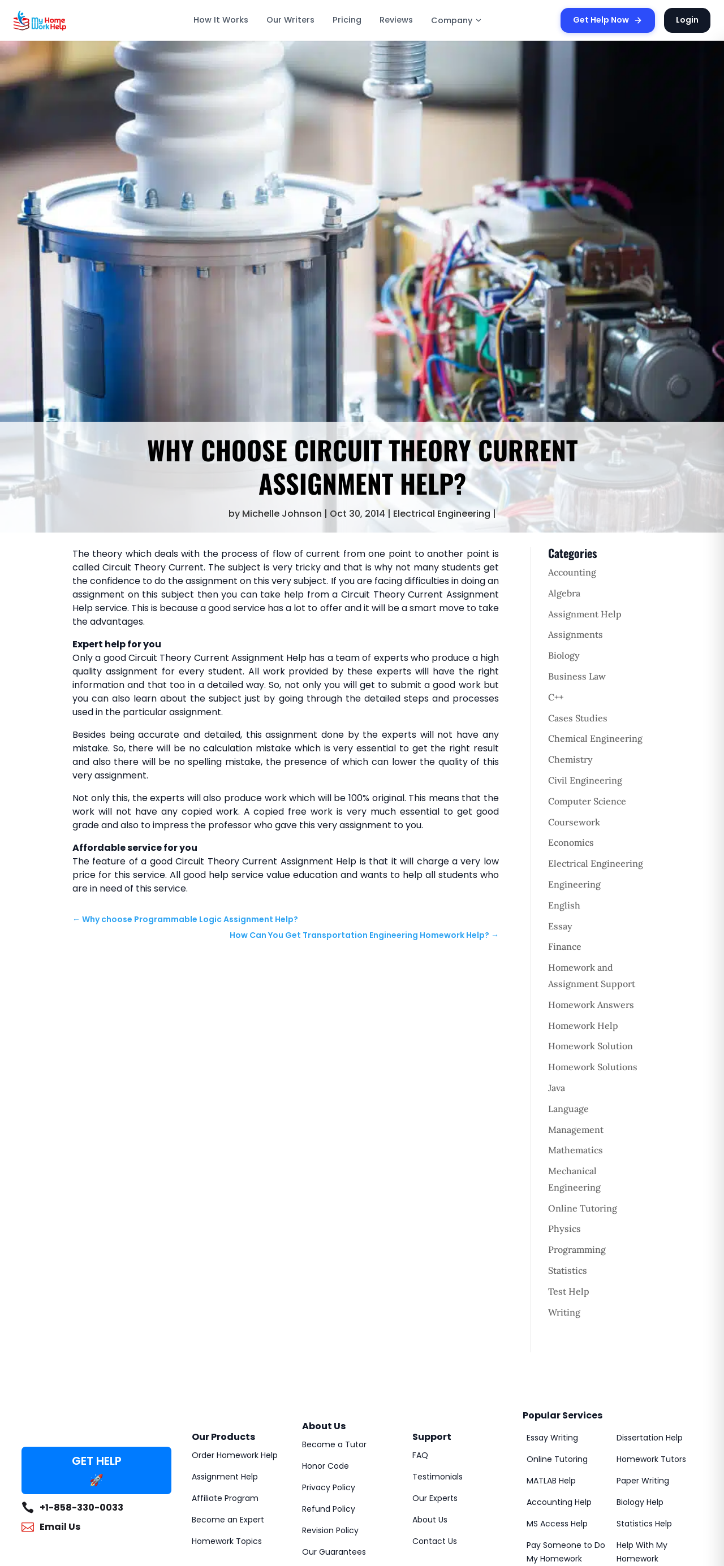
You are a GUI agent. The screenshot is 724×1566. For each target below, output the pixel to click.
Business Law (577, 676)
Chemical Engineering (595, 738)
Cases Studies (577, 718)
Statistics (567, 1270)
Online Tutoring (582, 1208)
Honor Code (325, 1466)
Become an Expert (228, 1519)
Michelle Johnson (282, 513)
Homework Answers (591, 1004)
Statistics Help (644, 1523)
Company (456, 20)
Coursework (574, 822)
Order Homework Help (235, 1455)
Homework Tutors (651, 1459)
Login (687, 19)
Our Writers (290, 19)
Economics (571, 842)
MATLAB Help (551, 1480)
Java (556, 1087)
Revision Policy (330, 1530)
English (564, 905)
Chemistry (570, 759)
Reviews (396, 19)
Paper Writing (643, 1480)
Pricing (347, 19)
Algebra (564, 593)
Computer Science (587, 801)
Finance (564, 946)
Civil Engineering (585, 780)
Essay (560, 926)
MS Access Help (557, 1523)
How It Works (220, 19)
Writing (564, 1312)
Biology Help (640, 1502)
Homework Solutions (592, 1066)
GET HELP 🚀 (97, 1470)
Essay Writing (552, 1437)
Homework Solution (590, 1046)
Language (568, 1108)
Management (576, 1129)
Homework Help (583, 1025)
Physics (564, 1228)
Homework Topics (227, 1541)
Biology (564, 655)
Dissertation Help (650, 1437)
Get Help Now (608, 19)
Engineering (574, 884)
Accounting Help (559, 1502)
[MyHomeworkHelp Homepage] (64, 20)
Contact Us (434, 1541)
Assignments (575, 634)
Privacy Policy (328, 1487)
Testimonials (437, 1476)
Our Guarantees (334, 1552)
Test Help (568, 1291)
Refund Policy (328, 1509)
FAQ (420, 1455)
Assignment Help (585, 614)
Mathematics (575, 1150)
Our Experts (435, 1498)
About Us (429, 1519)
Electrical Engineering (441, 513)
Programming (577, 1249)
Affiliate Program (225, 1498)
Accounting (572, 572)
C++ (555, 697)
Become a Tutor (334, 1444)
